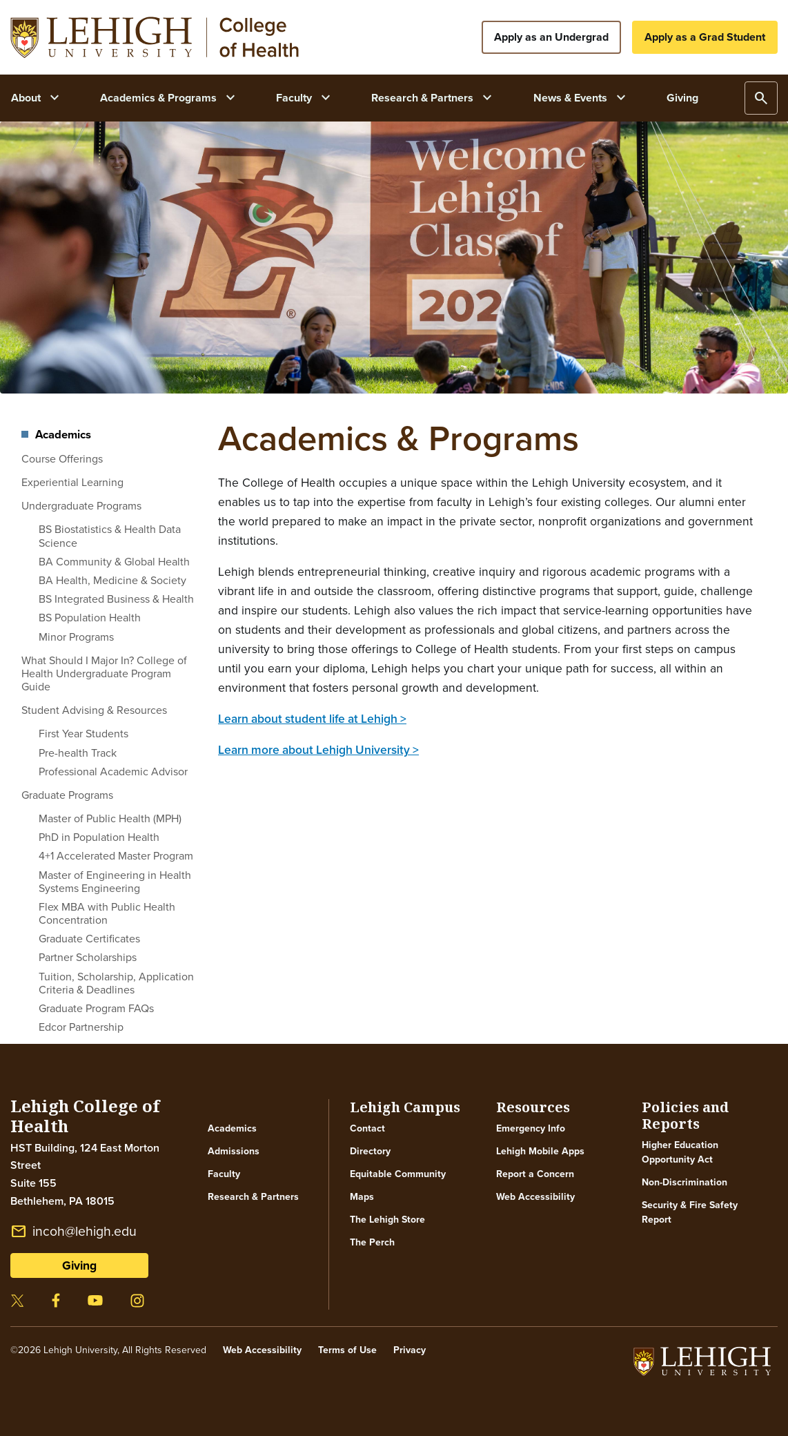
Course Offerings (62, 458)
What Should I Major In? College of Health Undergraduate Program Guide (104, 674)
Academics (63, 435)
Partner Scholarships (88, 957)
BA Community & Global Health (114, 561)
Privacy (409, 1350)
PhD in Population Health (99, 837)
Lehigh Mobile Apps (540, 1151)
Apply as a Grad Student (704, 37)
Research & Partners (253, 1197)
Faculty (224, 1174)
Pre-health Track (78, 752)
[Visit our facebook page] (56, 1299)
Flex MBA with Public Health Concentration (107, 913)
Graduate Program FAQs (96, 1008)
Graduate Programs (67, 795)
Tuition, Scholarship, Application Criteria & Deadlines (116, 983)
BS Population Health (90, 617)
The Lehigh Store (387, 1219)
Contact (367, 1128)
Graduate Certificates (89, 938)
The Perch (372, 1242)
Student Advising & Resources (94, 710)
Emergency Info (530, 1128)
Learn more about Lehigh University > (318, 750)
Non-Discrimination (684, 1182)
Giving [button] (79, 1265)
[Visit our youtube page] (95, 1299)
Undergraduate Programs (81, 505)
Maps (362, 1197)
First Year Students (83, 733)
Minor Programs (76, 636)
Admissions (233, 1151)
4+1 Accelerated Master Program (116, 855)
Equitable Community (398, 1174)
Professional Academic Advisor (113, 771)
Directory (370, 1151)
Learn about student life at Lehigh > (312, 719)
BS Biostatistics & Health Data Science (110, 536)
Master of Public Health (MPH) (110, 818)
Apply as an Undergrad (551, 37)
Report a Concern (535, 1174)
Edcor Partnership (81, 1027)
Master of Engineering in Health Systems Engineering (115, 882)
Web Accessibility (535, 1197)
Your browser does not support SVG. (154, 37)
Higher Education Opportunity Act (680, 1152)
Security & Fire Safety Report (690, 1212)
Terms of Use (347, 1350)
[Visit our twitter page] (17, 1299)
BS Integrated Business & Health (116, 598)
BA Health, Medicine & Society (112, 580)
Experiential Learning (72, 482)
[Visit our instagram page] (137, 1299)
